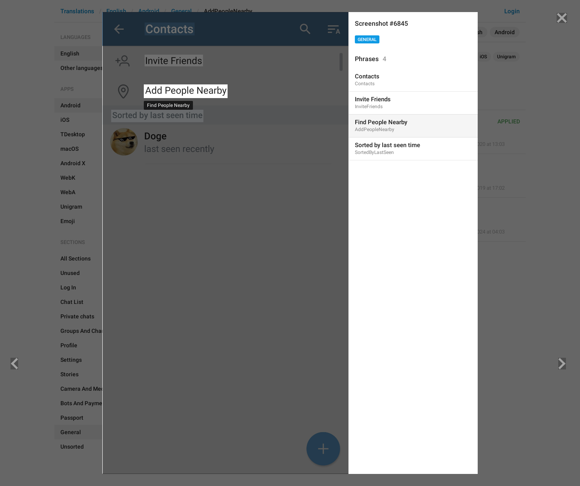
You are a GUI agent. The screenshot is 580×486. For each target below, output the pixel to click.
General (367, 39)
